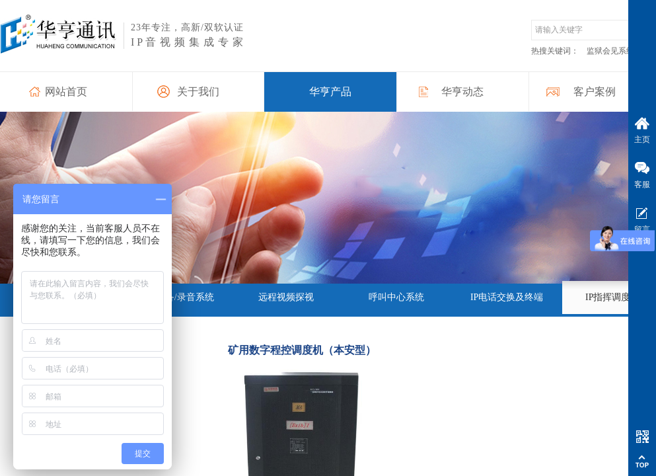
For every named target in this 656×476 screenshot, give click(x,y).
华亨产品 (330, 91)
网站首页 (66, 91)
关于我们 (198, 91)
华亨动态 (462, 91)
